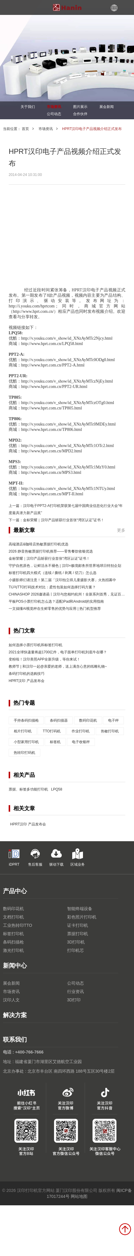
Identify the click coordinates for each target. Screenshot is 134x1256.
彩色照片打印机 (81, 917)
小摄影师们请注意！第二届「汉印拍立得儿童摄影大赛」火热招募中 (62, 580)
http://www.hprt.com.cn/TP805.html (51, 408)
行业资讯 (75, 991)
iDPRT (14, 857)
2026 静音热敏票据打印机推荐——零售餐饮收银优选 (51, 551)
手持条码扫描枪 (26, 720)
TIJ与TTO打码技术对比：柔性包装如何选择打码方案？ (52, 587)
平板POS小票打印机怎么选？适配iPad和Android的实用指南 (56, 601)
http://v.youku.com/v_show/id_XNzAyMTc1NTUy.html (68, 488)
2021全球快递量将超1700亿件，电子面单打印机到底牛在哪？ (58, 652)
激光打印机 (13, 950)
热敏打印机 (110, 731)
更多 (121, 530)
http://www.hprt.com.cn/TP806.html (51, 429)
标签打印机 (13, 933)
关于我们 (28, 107)
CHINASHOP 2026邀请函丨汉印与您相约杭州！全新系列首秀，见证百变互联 (70, 594)
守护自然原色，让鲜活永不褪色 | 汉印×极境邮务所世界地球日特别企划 (65, 566)
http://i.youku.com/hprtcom (32, 306)
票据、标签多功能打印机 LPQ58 (35, 789)
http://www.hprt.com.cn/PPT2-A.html (52, 365)
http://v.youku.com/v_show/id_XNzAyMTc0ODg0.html (68, 360)
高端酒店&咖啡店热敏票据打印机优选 (38, 544)
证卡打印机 (77, 925)
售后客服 (35, 857)
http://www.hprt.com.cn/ (33, 311)
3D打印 (74, 999)
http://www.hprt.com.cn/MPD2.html (51, 451)
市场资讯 (54, 107)
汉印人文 (11, 999)
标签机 (55, 742)
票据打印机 (77, 933)
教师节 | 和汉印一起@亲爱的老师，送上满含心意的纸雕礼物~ (58, 666)
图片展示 (80, 107)
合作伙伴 (80, 114)
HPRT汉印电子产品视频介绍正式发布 (92, 129)
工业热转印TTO (17, 925)
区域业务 (77, 857)
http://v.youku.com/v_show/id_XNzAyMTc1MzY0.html (68, 467)
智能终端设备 (79, 908)
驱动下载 (56, 857)
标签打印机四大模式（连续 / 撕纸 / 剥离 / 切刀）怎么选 (52, 573)
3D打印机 (76, 942)
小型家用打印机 (26, 742)
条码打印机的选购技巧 (26, 674)
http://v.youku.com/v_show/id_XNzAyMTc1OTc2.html (67, 445)
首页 (25, 129)
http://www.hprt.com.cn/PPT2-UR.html (54, 386)
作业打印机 (81, 731)
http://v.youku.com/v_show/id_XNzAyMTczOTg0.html (67, 402)
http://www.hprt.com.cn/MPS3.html (51, 472)
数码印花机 (88, 720)
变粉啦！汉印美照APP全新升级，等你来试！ (44, 659)
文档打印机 (13, 917)
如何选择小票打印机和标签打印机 (35, 645)
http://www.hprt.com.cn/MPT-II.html (52, 494)
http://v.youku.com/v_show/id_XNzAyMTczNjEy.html (67, 381)
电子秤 (113, 720)
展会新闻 (106, 107)
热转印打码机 (24, 753)
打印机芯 (75, 950)
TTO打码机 (52, 731)
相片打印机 (23, 731)
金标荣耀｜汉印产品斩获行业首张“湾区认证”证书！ (63, 520)
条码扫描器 (59, 720)
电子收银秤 (81, 742)
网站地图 (79, 1196)
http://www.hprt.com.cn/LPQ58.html (52, 343)
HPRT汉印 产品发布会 (26, 681)
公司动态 (54, 114)
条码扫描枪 (13, 942)
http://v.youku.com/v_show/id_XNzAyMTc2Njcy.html (67, 338)
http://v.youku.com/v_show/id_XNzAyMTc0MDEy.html (68, 424)
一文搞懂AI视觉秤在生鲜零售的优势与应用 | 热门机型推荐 (55, 609)
